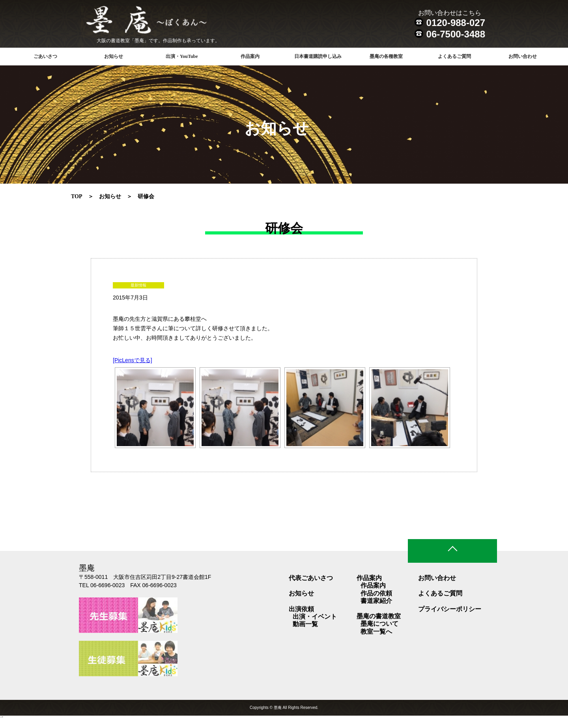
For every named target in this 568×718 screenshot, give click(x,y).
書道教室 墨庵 (162, 21)
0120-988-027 (455, 22)
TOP (76, 196)
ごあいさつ (45, 56)
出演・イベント (315, 616)
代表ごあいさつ (311, 578)
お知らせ (113, 56)
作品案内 (373, 585)
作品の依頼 (376, 593)
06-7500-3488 (455, 34)
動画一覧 (305, 624)
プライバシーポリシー (449, 609)
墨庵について (379, 623)
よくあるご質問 (454, 56)
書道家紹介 (376, 600)
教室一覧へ (376, 631)
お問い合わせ (522, 56)
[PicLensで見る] (132, 360)
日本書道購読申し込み (318, 56)
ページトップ (452, 551)
